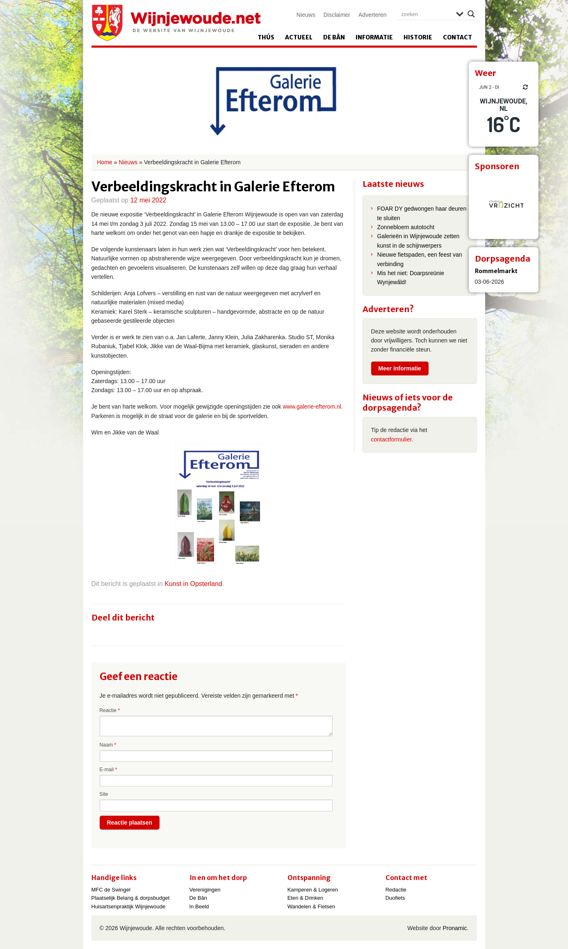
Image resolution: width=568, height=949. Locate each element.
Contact (457, 37)
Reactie (110, 710)
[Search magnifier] (471, 14)
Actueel (299, 37)
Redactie (396, 890)
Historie (418, 37)
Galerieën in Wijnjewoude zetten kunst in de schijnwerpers (418, 240)
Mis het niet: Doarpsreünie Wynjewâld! (410, 277)
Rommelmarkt (496, 271)
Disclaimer (337, 14)
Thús (266, 37)
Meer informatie (400, 368)
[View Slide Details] (503, 204)
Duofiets (395, 898)
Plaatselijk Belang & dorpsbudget (130, 898)
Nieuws (306, 14)
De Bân (334, 37)
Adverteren (372, 14)
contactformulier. (392, 439)
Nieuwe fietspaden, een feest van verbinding (419, 259)
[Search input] (426, 14)
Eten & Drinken (305, 898)
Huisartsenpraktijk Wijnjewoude (128, 906)
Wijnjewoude (175, 23)
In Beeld (199, 906)
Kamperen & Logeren (312, 890)
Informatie (374, 37)
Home (104, 162)
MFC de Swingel (110, 890)
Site (104, 794)
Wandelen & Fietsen (311, 906)
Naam (108, 745)
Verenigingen (205, 890)
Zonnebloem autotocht (405, 227)
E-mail (108, 769)
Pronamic (455, 928)
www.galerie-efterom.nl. (312, 406)
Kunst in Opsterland (193, 583)
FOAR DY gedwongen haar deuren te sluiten (422, 213)
